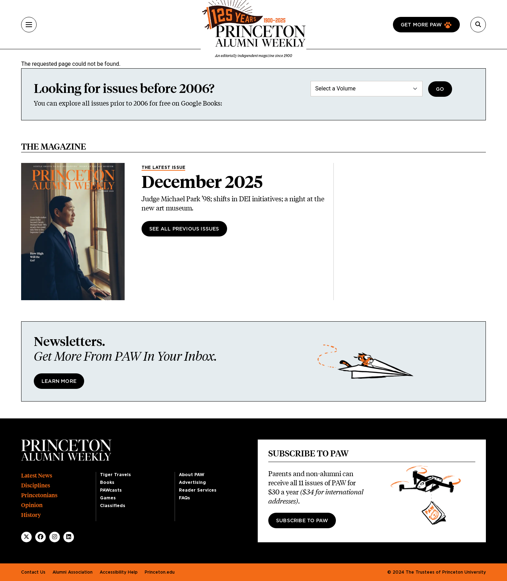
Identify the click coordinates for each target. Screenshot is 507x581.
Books (107, 482)
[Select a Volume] (367, 88)
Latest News (36, 475)
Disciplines (35, 485)
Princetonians (39, 495)
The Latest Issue (163, 167)
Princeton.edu (160, 572)
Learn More (59, 381)
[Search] (478, 24)
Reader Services (198, 490)
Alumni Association (72, 572)
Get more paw (421, 25)
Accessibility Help (119, 572)
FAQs (184, 498)
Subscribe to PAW (302, 520)
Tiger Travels (115, 475)
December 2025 (202, 182)
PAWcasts (111, 490)
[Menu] (29, 24)
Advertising (192, 482)
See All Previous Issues (184, 229)
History (31, 515)
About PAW (191, 475)
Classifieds (112, 506)
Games (108, 498)
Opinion (32, 505)
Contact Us (33, 572)
